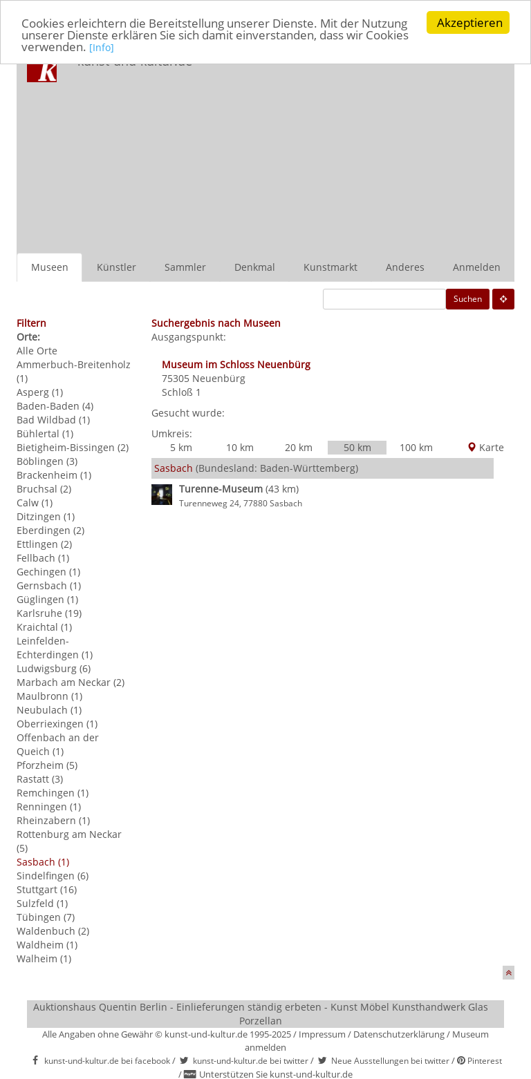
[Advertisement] (365, 149)
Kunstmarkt (330, 267)
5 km (181, 447)
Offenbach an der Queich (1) (58, 744)
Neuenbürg (218, 378)
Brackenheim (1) (54, 474)
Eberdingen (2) (50, 530)
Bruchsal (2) (44, 488)
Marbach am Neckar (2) (70, 682)
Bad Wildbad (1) (53, 419)
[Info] (101, 46)
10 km (240, 447)
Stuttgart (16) (47, 889)
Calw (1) (35, 502)
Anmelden (477, 267)
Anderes (405, 267)
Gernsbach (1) (49, 585)
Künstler (116, 267)
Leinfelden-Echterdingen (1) (55, 647)
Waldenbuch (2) (53, 930)
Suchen (468, 299)
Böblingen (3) (47, 461)
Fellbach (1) (43, 557)
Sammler (185, 267)
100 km (416, 447)
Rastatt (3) (40, 778)
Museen (49, 267)
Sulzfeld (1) (42, 903)
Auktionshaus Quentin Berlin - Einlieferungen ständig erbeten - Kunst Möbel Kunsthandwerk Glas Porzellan (260, 1013)
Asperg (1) (40, 392)
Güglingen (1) (47, 599)
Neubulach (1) (49, 709)
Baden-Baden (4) (55, 405)
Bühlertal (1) (45, 433)
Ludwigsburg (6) (54, 668)
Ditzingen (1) (46, 516)
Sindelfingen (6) (52, 875)
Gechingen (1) (48, 571)
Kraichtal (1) (44, 626)
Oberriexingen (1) (57, 723)
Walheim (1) (44, 958)
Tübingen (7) (46, 917)
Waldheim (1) (47, 944)
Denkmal (254, 267)
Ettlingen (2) (44, 544)
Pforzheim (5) (47, 765)
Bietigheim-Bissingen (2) (73, 447)
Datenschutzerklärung (399, 1034)
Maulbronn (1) (49, 696)
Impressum (322, 1034)
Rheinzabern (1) (53, 820)
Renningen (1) (49, 806)
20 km (299, 447)
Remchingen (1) (52, 792)
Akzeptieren (470, 22)
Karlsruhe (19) (49, 613)
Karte (485, 447)
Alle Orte (37, 350)
